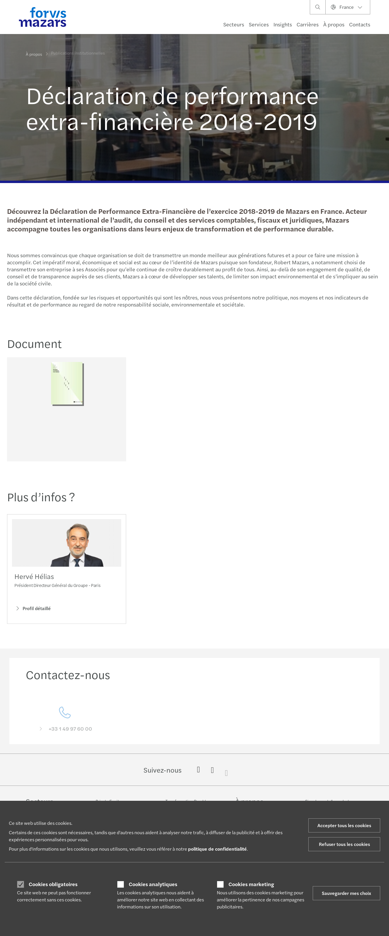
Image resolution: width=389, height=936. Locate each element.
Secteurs (233, 24)
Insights (282, 24)
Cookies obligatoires (53, 884)
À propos (333, 24)
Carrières (308, 24)
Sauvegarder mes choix (346, 893)
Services (259, 24)
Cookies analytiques (153, 884)
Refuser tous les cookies (344, 844)
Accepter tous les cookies (344, 825)
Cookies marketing (251, 884)
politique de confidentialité (217, 848)
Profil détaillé (32, 616)
